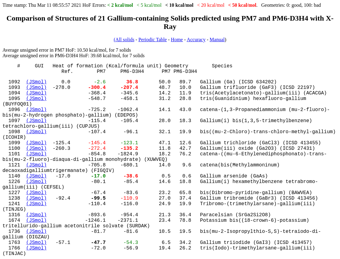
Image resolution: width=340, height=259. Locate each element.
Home (177, 39)
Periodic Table (153, 39)
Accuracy (196, 39)
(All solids (124, 39)
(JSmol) (36, 82)
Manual (217, 39)
